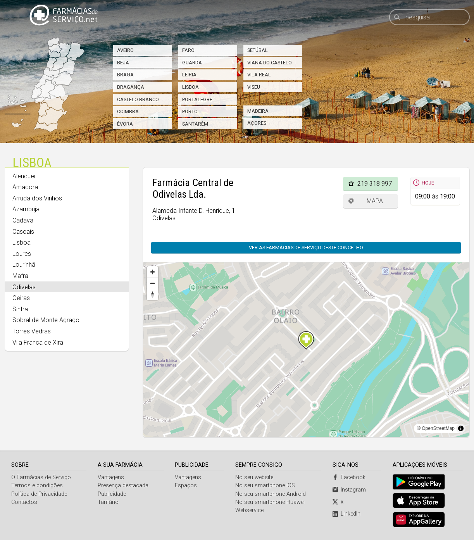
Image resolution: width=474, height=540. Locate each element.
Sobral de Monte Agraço (45, 320)
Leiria (189, 75)
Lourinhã (23, 264)
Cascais (23, 231)
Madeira (258, 111)
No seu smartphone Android (270, 494)
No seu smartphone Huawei (270, 502)
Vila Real (259, 75)
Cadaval (23, 220)
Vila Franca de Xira (37, 342)
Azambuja (26, 209)
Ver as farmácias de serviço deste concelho (306, 247)
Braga (125, 75)
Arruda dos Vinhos (37, 198)
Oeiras (21, 298)
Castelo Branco (138, 99)
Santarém (195, 124)
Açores (256, 123)
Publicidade (112, 494)
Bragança (130, 87)
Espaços (186, 485)
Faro (188, 50)
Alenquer (24, 176)
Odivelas (24, 287)
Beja (123, 63)
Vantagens (111, 477)
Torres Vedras (31, 331)
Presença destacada (123, 485)
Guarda (192, 63)
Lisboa (190, 87)
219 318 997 (374, 183)
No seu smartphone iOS (265, 485)
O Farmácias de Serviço (41, 477)
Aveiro (125, 50)
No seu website (254, 477)
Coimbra (128, 111)
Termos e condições (37, 485)
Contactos (24, 502)
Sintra (20, 309)
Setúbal (257, 50)
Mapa (375, 201)
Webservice (249, 510)
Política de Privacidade (39, 494)
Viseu (253, 87)
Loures (21, 253)
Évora (125, 124)
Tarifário (108, 502)
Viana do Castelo (269, 63)
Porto (190, 111)
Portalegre (197, 99)
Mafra (20, 275)
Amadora (25, 187)
